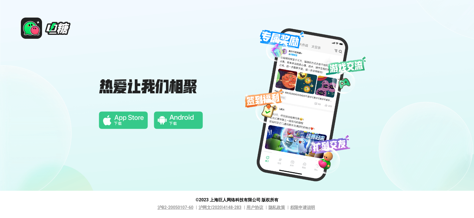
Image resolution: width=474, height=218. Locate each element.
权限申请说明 (302, 207)
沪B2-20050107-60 (175, 207)
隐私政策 (276, 207)
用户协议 (254, 207)
